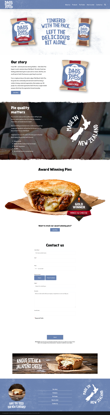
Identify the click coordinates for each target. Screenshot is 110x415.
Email (35, 257)
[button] (105, 4)
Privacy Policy (35, 413)
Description (36, 291)
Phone (35, 265)
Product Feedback (51, 278)
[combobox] (36, 268)
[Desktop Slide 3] (55, 32)
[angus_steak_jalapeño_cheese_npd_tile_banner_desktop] (55, 354)
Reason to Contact (37, 274)
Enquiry (39, 278)
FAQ (38, 413)
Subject (35, 283)
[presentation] (46, 326)
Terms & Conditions (28, 413)
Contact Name (36, 250)
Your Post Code (36, 310)
